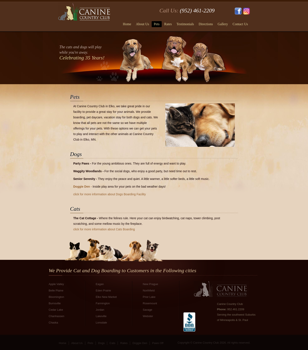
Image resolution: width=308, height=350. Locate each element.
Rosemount (150, 303)
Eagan (100, 284)
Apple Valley (56, 284)
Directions (206, 24)
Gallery (223, 24)
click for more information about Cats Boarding (104, 229)
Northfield (149, 290)
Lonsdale (101, 322)
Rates (168, 24)
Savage (147, 309)
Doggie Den (139, 343)
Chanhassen (56, 316)
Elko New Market (106, 297)
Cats (112, 343)
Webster (148, 316)
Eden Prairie (103, 290)
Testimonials (185, 24)
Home (127, 24)
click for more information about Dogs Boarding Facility (109, 194)
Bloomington (56, 297)
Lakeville (101, 316)
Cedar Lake (56, 309)
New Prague (150, 284)
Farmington (103, 303)
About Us (142, 24)
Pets (157, 24)
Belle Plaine (56, 290)
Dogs (101, 343)
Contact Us (240, 24)
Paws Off (157, 343)
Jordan (100, 309)
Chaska (53, 322)
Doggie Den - (83, 186)
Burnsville (55, 303)
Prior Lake (149, 297)
